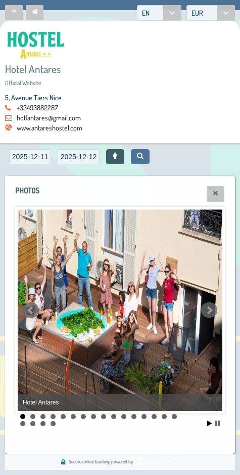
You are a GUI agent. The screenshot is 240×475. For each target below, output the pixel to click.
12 (133, 416)
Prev (31, 310)
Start (209, 423)
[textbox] (30, 156)
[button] (14, 12)
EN (146, 13)
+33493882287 (37, 107)
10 (113, 416)
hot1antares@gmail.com (49, 117)
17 (22, 423)
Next (209, 310)
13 (144, 416)
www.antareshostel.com (49, 127)
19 (42, 423)
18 (32, 423)
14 (154, 416)
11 (123, 416)
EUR (197, 13)
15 (164, 416)
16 (174, 416)
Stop (217, 423)
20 (53, 423)
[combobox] (159, 13)
